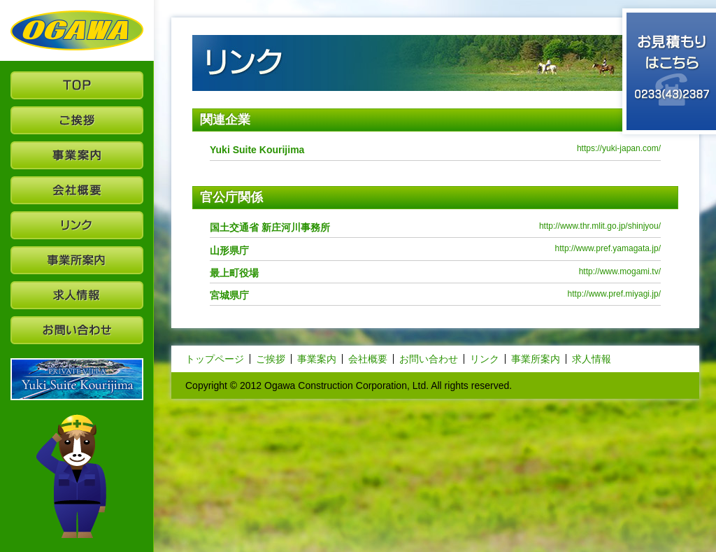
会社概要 (367, 359)
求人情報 (591, 359)
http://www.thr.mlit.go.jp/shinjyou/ (600, 226)
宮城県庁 (229, 295)
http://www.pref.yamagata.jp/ (608, 248)
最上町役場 (234, 272)
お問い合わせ (428, 359)
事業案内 (316, 359)
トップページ (214, 359)
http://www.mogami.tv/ (620, 271)
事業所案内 (535, 359)
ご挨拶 (270, 359)
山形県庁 (229, 250)
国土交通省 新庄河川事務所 (270, 227)
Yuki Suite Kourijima (257, 149)
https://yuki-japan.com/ (619, 148)
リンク (484, 359)
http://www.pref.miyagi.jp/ (614, 294)
